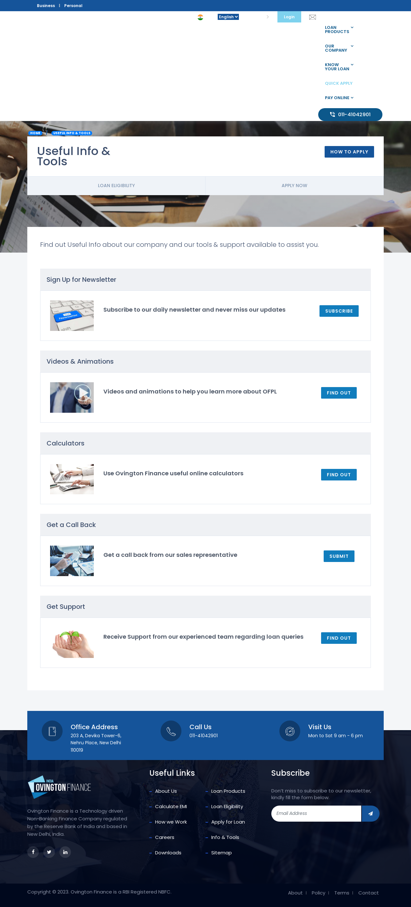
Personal (73, 5)
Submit (339, 556)
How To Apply (349, 152)
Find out (339, 393)
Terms (341, 892)
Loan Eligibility (116, 185)
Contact (368, 892)
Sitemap (221, 852)
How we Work (171, 821)
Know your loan (337, 67)
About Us (166, 791)
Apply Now (294, 185)
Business (46, 5)
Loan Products (337, 29)
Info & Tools (225, 837)
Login (289, 17)
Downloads (168, 852)
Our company (336, 48)
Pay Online (337, 98)
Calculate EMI (171, 806)
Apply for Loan (228, 821)
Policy (318, 892)
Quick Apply (339, 83)
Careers (164, 837)
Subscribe (339, 311)
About (295, 892)
